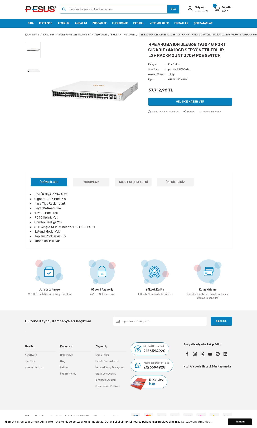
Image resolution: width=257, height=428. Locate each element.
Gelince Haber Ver (190, 101)
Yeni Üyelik (31, 355)
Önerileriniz (175, 182)
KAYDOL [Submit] (221, 321)
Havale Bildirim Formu (107, 361)
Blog (62, 361)
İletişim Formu (68, 373)
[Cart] (217, 9)
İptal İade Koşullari (105, 380)
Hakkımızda (66, 355)
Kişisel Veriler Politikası (107, 386)
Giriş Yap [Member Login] (200, 7)
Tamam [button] (240, 421)
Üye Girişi (30, 361)
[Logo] (40, 9)
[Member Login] (190, 9)
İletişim (64, 367)
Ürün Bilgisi (49, 182)
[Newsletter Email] (160, 321)
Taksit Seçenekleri (133, 182)
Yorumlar (91, 182)
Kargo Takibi (102, 355)
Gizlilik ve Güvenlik (105, 373)
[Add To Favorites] (210, 111)
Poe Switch (174, 64)
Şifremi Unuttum (34, 367)
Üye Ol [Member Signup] (201, 11)
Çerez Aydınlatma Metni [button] (196, 421)
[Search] (119, 9)
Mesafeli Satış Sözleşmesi (109, 367)
